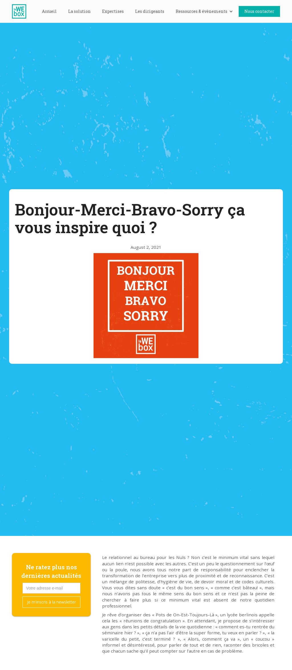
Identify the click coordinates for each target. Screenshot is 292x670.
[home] (22, 11)
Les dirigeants (149, 11)
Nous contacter (259, 11)
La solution (79, 11)
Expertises (113, 11)
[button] (204, 11)
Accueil (49, 11)
